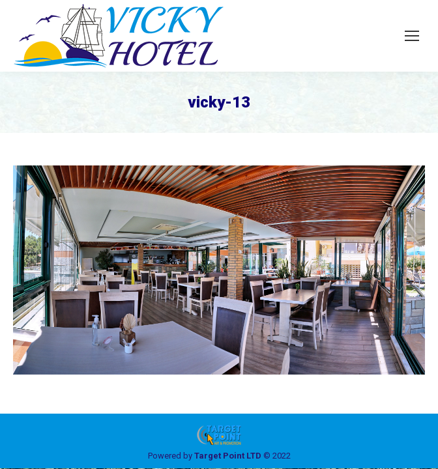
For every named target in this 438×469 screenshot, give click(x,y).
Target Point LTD (227, 456)
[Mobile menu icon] (412, 36)
